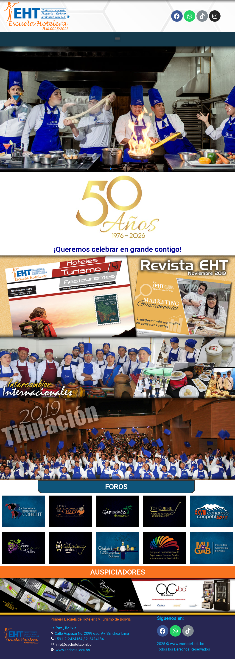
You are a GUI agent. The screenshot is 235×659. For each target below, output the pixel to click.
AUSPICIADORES (117, 572)
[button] (117, 38)
